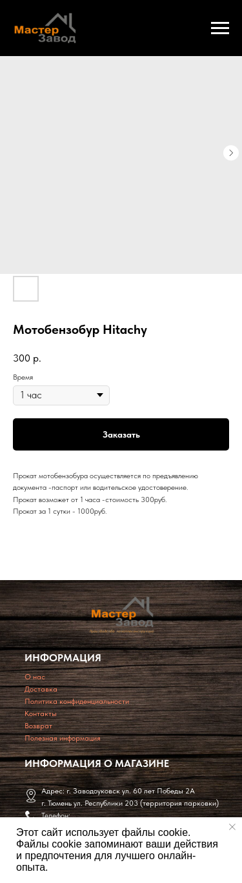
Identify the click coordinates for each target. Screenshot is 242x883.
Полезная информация (63, 737)
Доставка (41, 689)
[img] (121, 615)
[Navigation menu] (220, 28)
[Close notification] (232, 826)
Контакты (41, 713)
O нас (35, 676)
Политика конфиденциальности (77, 701)
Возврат (38, 725)
